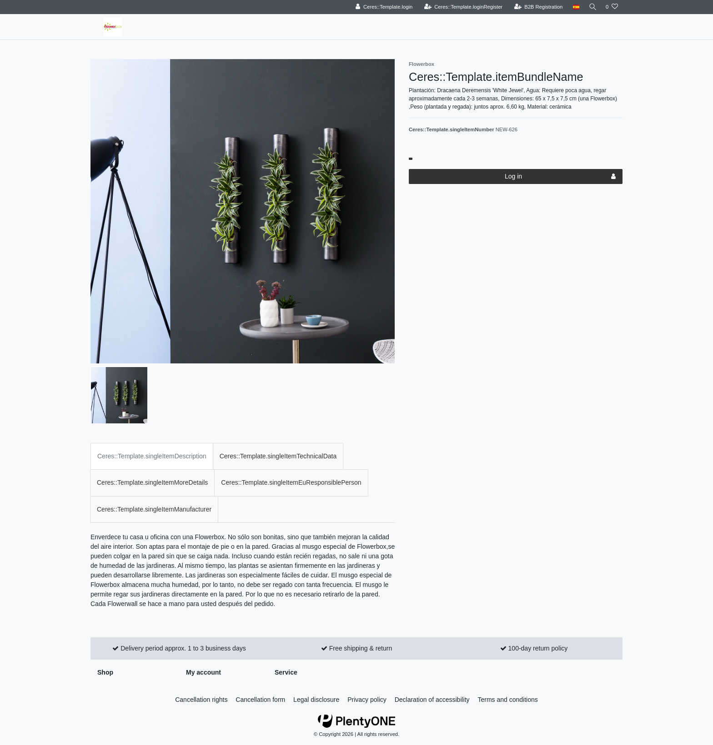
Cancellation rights (201, 699)
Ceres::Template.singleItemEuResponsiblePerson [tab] (291, 482)
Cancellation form (260, 699)
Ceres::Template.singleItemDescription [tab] (151, 456)
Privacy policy (367, 699)
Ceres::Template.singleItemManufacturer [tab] (154, 509)
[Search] (591, 7)
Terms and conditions (508, 699)
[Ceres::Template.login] (381, 7)
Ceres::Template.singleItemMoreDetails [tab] (152, 482)
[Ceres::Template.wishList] (612, 7)
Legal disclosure (316, 699)
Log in (560, 177)
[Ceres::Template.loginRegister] (461, 7)
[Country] (573, 7)
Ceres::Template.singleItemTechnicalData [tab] (278, 456)
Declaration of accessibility (432, 699)
